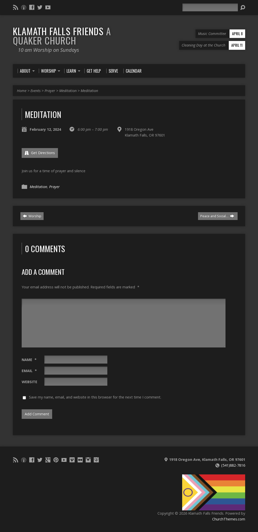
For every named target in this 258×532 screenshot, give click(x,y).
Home (21, 90)
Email (29, 370)
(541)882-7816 (233, 465)
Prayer (50, 90)
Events (35, 90)
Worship (32, 216)
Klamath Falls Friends (62, 35)
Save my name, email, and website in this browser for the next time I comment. (95, 397)
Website (29, 381)
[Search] (210, 7)
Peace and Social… (217, 216)
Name (29, 359)
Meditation (68, 90)
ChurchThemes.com (228, 519)
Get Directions (40, 152)
